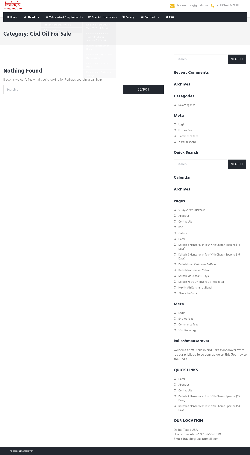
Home (182, 239)
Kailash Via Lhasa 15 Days (193, 276)
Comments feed (188, 136)
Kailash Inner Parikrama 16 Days (197, 264)
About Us (184, 215)
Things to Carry (187, 293)
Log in (181, 124)
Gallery (182, 233)
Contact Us (185, 221)
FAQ (180, 227)
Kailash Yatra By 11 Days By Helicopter (201, 281)
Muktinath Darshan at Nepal (195, 287)
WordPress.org (187, 142)
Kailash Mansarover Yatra (193, 270)
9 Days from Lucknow (191, 210)
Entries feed (185, 130)
